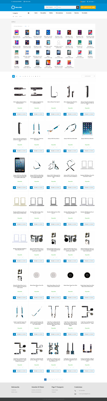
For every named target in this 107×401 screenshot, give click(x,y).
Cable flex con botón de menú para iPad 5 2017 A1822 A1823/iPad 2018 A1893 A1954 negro (70, 323)
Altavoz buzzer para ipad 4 (53, 101)
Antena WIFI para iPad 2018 (70, 138)
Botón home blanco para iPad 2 (36, 286)
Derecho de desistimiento (36, 392)
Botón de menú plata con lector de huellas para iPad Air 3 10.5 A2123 (19, 286)
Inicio (36, 13)
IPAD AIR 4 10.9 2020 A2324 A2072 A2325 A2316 (38, 38)
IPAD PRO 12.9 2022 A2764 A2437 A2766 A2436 (37, 48)
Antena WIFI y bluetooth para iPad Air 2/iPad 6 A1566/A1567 (53, 176)
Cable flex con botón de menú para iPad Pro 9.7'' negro (87, 322)
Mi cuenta (92, 1)
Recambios (43, 13)
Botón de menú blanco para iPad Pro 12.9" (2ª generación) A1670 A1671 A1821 (36, 250)
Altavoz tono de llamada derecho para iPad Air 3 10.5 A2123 (87, 103)
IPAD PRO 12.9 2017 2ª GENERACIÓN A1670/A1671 (58, 48)
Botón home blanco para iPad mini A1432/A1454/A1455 (53, 286)
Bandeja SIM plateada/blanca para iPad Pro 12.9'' (19, 249)
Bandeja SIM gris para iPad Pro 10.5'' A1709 (36, 212)
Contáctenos (13, 389)
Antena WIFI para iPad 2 (53, 138)
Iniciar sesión (27, 1)
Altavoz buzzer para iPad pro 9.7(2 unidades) (70, 102)
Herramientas (59, 13)
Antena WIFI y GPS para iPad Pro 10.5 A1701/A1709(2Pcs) (70, 176)
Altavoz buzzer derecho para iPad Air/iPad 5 (19, 102)
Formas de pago (55, 389)
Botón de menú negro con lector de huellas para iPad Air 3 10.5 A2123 (53, 250)
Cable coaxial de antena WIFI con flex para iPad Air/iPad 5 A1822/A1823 (36, 323)
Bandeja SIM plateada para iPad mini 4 (87, 212)
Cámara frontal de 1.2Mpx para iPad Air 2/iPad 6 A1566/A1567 (87, 360)
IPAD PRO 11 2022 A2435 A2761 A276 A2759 (79, 38)
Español (83, 1)
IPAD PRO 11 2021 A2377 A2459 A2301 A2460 (69, 38)
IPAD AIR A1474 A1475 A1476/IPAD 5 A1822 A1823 (37, 58)
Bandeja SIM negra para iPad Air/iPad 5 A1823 (70, 212)
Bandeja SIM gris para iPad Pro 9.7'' (53, 212)
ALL (25, 26)
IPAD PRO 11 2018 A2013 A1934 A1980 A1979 (69, 48)
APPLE (20, 16)
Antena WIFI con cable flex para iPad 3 (36, 139)
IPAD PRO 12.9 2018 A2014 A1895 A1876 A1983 (90, 38)
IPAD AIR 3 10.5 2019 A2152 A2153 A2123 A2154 (59, 68)
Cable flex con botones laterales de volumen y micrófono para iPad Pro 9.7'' (53, 360)
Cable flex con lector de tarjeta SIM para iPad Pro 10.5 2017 (70, 360)
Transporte (54, 392)
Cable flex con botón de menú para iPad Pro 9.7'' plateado (36, 360)
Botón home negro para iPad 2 (70, 286)
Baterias (77, 13)
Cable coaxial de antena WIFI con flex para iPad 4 (19, 322)
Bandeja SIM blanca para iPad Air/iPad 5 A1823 (87, 176)
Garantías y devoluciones (36, 389)
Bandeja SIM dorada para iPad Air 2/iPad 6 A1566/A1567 (19, 212)
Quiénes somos (14, 392)
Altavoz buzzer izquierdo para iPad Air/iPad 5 (36, 102)
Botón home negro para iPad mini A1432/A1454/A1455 (87, 286)
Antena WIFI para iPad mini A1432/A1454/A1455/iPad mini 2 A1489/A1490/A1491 (19, 176)
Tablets (51, 13)
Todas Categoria (49, 7)
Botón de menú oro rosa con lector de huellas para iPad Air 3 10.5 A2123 (87, 250)
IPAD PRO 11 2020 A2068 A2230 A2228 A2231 (58, 38)
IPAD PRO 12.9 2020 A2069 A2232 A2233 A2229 (16, 48)
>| (61, 379)
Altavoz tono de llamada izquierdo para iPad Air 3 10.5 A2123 (19, 139)
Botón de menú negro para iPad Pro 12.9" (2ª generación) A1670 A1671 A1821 (70, 250)
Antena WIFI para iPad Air (87, 138)
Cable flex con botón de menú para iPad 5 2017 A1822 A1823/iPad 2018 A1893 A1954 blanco (53, 323)
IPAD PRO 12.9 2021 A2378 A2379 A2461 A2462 (27, 48)
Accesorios (68, 13)
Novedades (84, 13)
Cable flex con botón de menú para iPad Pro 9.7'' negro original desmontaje (19, 360)
